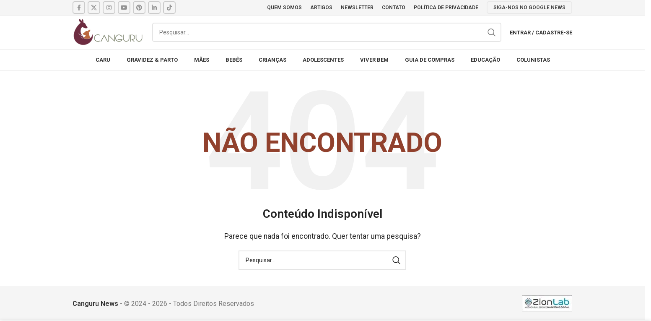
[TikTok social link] (169, 7)
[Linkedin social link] (154, 7)
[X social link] (94, 7)
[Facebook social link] (79, 7)
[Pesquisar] (326, 32)
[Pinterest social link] (139, 7)
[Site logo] (108, 32)
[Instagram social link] (109, 7)
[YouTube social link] (124, 7)
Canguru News (95, 304)
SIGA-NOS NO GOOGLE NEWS (529, 7)
